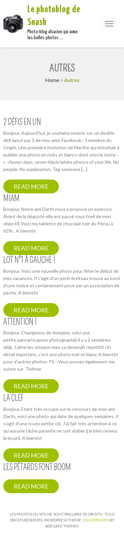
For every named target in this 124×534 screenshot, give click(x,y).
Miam (11, 199)
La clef (13, 398)
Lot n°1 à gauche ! (29, 260)
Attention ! (20, 322)
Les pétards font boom (37, 467)
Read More (31, 186)
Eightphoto (96, 520)
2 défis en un (22, 122)
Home (52, 80)
